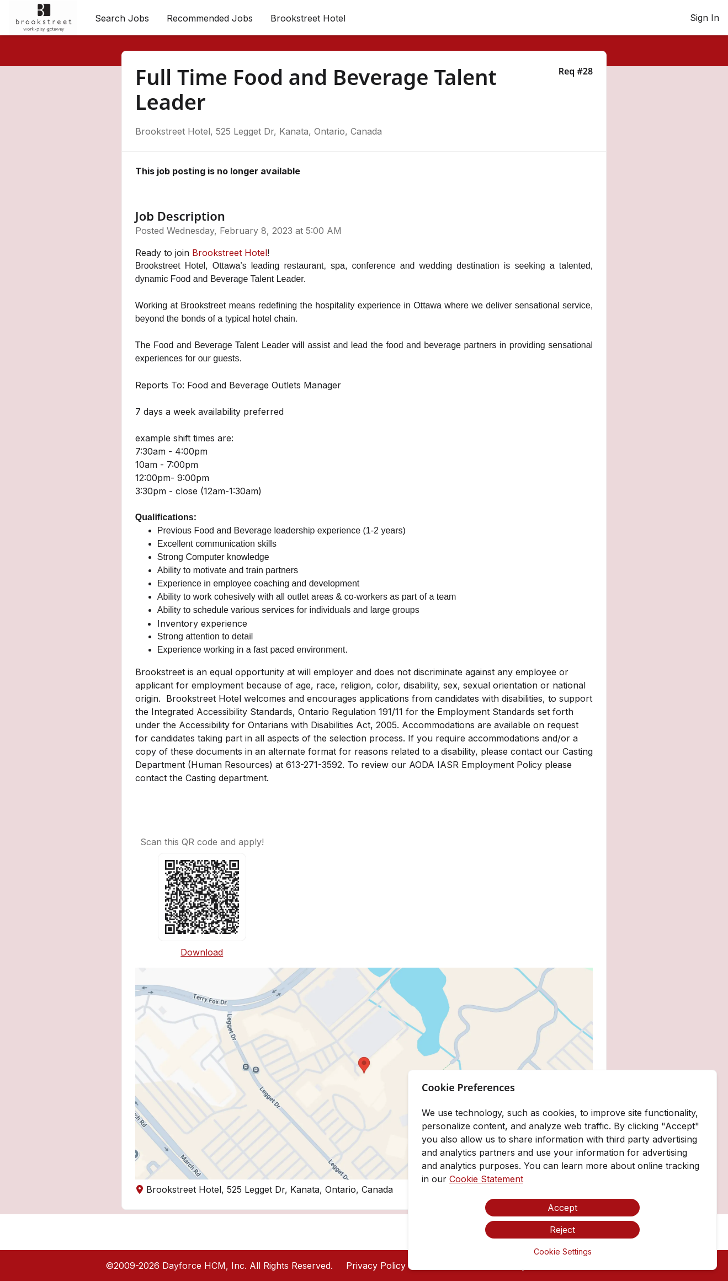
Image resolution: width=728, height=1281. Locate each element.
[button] (364, 1073)
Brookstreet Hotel (229, 252)
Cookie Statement (486, 1178)
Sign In (704, 17)
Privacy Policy (376, 1265)
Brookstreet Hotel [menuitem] (308, 18)
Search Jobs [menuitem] (122, 18)
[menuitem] (43, 18)
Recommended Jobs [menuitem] (210, 18)
